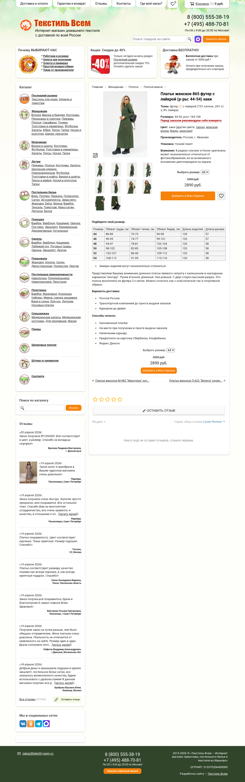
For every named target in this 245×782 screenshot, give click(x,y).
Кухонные (64, 293)
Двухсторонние (42, 266)
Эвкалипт (51, 227)
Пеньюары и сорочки (46, 118)
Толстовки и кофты (45, 176)
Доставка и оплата (34, 3)
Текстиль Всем (218, 773)
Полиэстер (61, 266)
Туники (63, 122)
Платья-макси (153, 87)
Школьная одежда (44, 169)
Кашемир (62, 223)
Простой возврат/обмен (58, 66)
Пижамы (68, 118)
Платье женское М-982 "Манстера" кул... (122, 380)
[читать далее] (67, 514)
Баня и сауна (40, 301)
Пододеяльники (58, 278)
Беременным (68, 227)
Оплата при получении (57, 59)
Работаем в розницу (56, 56)
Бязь (35, 196)
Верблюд (49, 223)
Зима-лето (69, 199)
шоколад (185, 131)
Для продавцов (56, 321)
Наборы (37, 297)
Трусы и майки (42, 180)
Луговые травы (60, 246)
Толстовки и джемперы (48, 126)
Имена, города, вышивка (60, 297)
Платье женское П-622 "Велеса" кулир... (195, 380)
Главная (97, 87)
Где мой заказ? (151, 3)
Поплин (44, 196)
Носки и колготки (64, 180)
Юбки (46, 130)
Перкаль (56, 196)
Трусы (56, 130)
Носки (56, 153)
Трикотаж (50, 207)
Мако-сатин (66, 207)
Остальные (60, 230)
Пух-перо (38, 227)
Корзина (202, 4)
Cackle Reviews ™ (214, 421)
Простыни (59, 281)
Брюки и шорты (42, 146)
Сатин (36, 199)
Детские (67, 301)
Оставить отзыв (158, 411)
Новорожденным (43, 172)
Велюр (57, 203)
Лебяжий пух (40, 246)
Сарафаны (50, 122)
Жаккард (38, 203)
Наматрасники (42, 281)
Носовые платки (43, 305)
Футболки (71, 126)
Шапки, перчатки (56, 133)
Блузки (36, 115)
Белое (48, 211)
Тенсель (37, 207)
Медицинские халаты (46, 317)
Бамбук (69, 203)
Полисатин (71, 196)
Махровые (50, 293)
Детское (37, 211)
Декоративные (42, 230)
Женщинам (115, 87)
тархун (200, 127)
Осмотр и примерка (55, 63)
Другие (62, 250)
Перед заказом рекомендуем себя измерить (191, 120)
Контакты (124, 3)
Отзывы (101, 3)
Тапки (65, 130)
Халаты (37, 130)
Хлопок (50, 262)
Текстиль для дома (45, 99)
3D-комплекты (51, 199)
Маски (72, 321)
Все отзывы (27, 699)
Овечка (75, 223)
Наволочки (39, 278)
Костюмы (72, 115)
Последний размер (125, 59)
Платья (36, 122)
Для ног (55, 301)
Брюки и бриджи (53, 115)
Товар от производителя (58, 70)
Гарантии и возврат (71, 3)
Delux (48, 203)
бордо (174, 131)
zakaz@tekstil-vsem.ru (37, 753)
